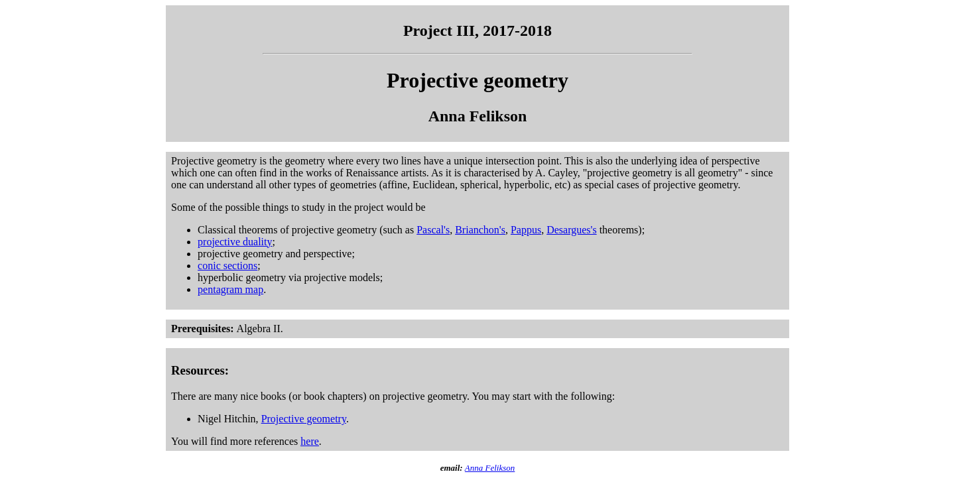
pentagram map (230, 289)
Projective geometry (303, 418)
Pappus (526, 229)
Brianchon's (480, 229)
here (309, 441)
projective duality (235, 241)
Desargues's (571, 229)
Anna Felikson (490, 468)
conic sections (227, 265)
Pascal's (433, 229)
